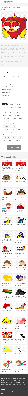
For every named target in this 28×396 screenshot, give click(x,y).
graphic (20, 109)
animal (19, 137)
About (2, 391)
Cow (24, 378)
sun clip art (19, 104)
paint (4, 107)
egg (4, 140)
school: (3, 382)
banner (10, 112)
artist (17, 112)
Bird (11, 378)
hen (13, 129)
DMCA (20, 391)
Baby (10, 380)
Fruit (24, 384)
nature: (3, 376)
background (11, 107)
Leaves (14, 376)
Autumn (10, 376)
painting (11, 104)
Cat (17, 378)
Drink (17, 384)
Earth (24, 376)
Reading (22, 382)
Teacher (11, 382)
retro (19, 129)
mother (19, 380)
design (10, 132)
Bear (9, 378)
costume (13, 134)
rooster (18, 140)
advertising (5, 134)
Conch (21, 376)
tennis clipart (6, 137)
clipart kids (5, 126)
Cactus (17, 376)
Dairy (10, 384)
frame (20, 118)
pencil (4, 115)
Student (7, 382)
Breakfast (7, 384)
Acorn (7, 376)
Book (14, 382)
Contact (16, 391)
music (4, 112)
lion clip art (5, 109)
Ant (6, 378)
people (4, 104)
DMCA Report (5, 72)
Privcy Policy (11, 391)
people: (3, 380)
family (15, 380)
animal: (3, 378)
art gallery (17, 115)
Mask (7, 380)
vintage (19, 107)
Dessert (13, 384)
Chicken (20, 378)
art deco (14, 118)
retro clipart (6, 118)
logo (10, 115)
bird (22, 112)
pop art (4, 121)
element (14, 123)
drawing (13, 109)
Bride (12, 380)
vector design (6, 123)
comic (4, 132)
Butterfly (14, 378)
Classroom (18, 382)
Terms (6, 391)
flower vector (6, 129)
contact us (14, 62)
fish (13, 137)
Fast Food (21, 384)
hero (11, 121)
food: (2, 384)
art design (18, 121)
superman (10, 140)
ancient (13, 126)
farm (17, 132)
